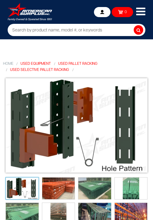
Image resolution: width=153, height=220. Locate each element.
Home (8, 64)
